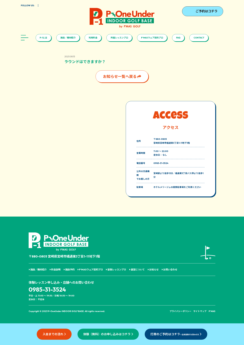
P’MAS (212, 311)
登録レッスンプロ (116, 269)
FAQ (178, 37)
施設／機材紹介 (68, 37)
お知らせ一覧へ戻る (122, 76)
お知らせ (153, 269)
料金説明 (55, 269)
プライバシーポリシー (180, 311)
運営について (137, 269)
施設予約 (69, 269)
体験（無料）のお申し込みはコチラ (108, 334)
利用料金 (93, 37)
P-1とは (43, 37)
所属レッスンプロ (119, 37)
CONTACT (199, 37)
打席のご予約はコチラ (175, 334)
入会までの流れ (54, 334)
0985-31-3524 (47, 289)
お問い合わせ (169, 269)
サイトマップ (199, 311)
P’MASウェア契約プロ (152, 37)
